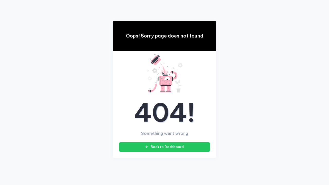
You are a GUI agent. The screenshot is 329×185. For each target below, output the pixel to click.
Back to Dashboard (164, 147)
